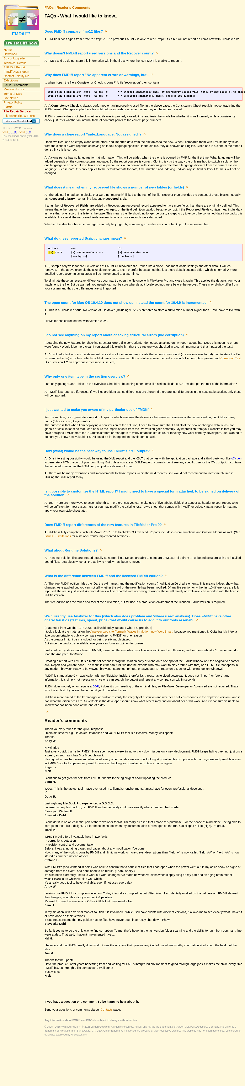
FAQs (49, 8)
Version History (14, 89)
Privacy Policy (13, 102)
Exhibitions (11, 80)
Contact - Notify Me (17, 76)
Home (8, 49)
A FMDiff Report (14, 67)
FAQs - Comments (16, 85)
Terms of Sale (13, 93)
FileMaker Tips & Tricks (19, 115)
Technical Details (15, 63)
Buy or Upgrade (14, 58)
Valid (10, 132)
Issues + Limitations (57, 536)
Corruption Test (230, 358)
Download (10, 54)
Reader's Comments (73, 8)
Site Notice (11, 98)
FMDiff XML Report (16, 71)
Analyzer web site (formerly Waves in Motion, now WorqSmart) (132, 631)
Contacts (106, 1009)
